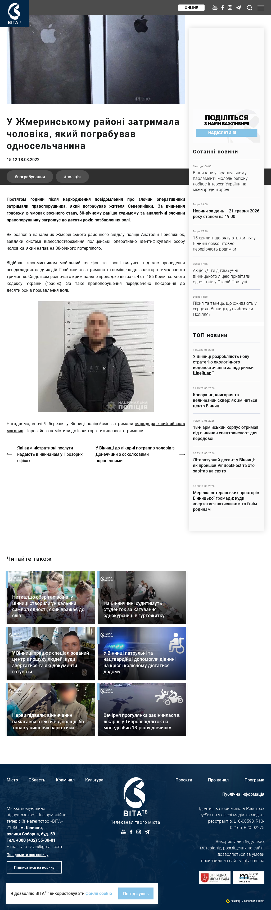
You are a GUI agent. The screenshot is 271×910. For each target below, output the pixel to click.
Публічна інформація (243, 794)
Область (37, 779)
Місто (12, 779)
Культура (94, 779)
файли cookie (98, 893)
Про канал (218, 779)
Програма (254, 779)
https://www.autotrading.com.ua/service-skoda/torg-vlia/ (226, 65)
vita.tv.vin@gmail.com (41, 846)
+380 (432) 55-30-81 (36, 840)
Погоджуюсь (136, 893)
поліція (73, 176)
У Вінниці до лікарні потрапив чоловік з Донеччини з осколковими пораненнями (135, 454)
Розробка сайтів (254, 901)
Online (191, 7)
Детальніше (226, 178)
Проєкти (183, 779)
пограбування (31, 176)
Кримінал (65, 779)
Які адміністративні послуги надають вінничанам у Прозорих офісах (50, 454)
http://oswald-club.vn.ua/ (96, 505)
